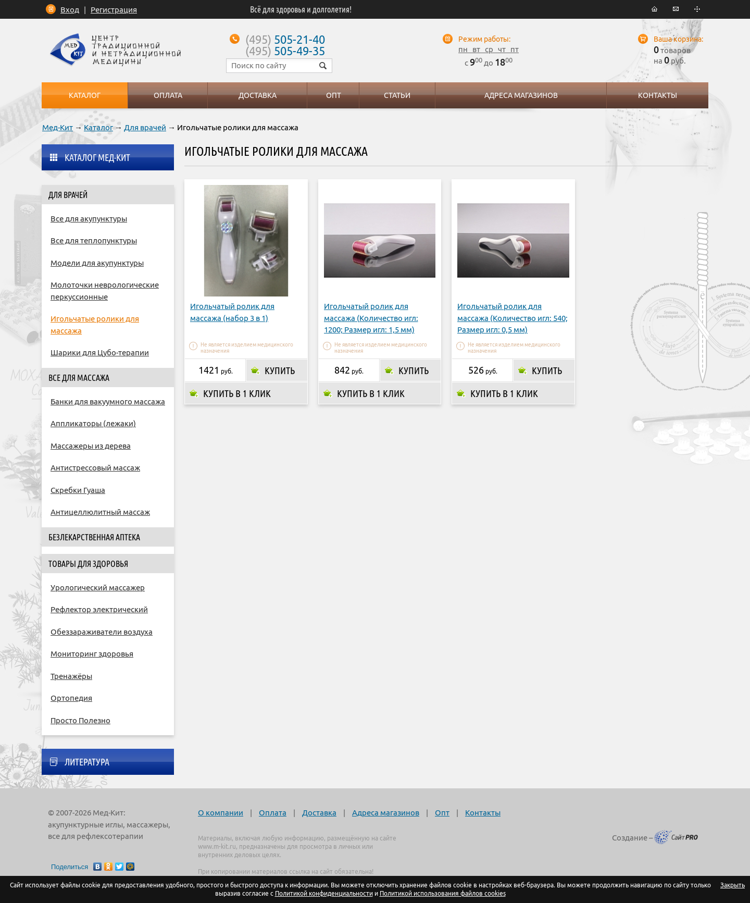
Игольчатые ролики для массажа (95, 324)
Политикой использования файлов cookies (443, 893)
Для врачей (145, 127)
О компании (220, 812)
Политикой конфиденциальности (324, 893)
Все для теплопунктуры (94, 240)
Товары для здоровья (88, 563)
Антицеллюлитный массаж (100, 512)
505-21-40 (285, 39)
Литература (87, 762)
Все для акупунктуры (89, 218)
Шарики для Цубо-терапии (100, 352)
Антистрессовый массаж (95, 467)
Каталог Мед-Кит (97, 157)
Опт (442, 812)
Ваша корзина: (678, 39)
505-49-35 (285, 50)
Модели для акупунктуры (97, 262)
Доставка (319, 812)
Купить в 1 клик (237, 393)
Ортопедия (71, 698)
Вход (69, 9)
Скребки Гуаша (78, 490)
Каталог (98, 127)
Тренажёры (71, 676)
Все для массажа (78, 377)
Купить (280, 370)
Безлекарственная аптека (94, 537)
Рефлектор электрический (99, 609)
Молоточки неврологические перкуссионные (105, 290)
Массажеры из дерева (91, 445)
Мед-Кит (57, 127)
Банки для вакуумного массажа (108, 401)
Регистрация (114, 9)
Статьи (397, 95)
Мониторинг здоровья (92, 653)
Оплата (272, 812)
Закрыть (732, 885)
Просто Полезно (80, 720)
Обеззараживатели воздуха (102, 631)
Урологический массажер (98, 587)
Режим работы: (484, 39)
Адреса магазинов (385, 812)
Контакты (483, 812)
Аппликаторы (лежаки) (93, 423)
